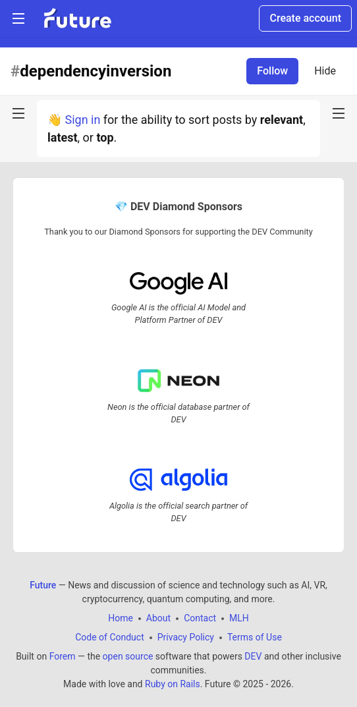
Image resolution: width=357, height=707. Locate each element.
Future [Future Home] (43, 585)
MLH (239, 618)
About (158, 618)
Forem (62, 656)
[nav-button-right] (338, 113)
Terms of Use (254, 637)
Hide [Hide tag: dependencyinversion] (325, 71)
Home (120, 618)
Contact (200, 618)
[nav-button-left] (18, 113)
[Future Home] (77, 18)
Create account (305, 18)
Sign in (82, 120)
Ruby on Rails (172, 684)
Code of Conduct (109, 637)
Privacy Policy (185, 637)
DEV (252, 656)
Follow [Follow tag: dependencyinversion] (272, 71)
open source (128, 656)
